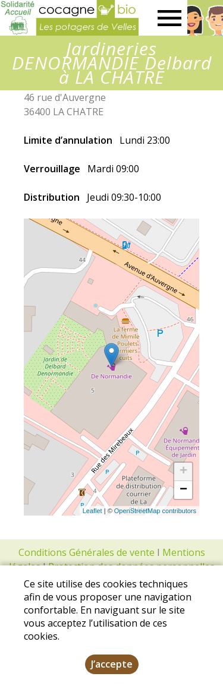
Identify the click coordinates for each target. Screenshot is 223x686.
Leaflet (92, 510)
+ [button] (183, 471)
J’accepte (112, 664)
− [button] (183, 490)
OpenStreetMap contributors (155, 510)
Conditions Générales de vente (86, 552)
